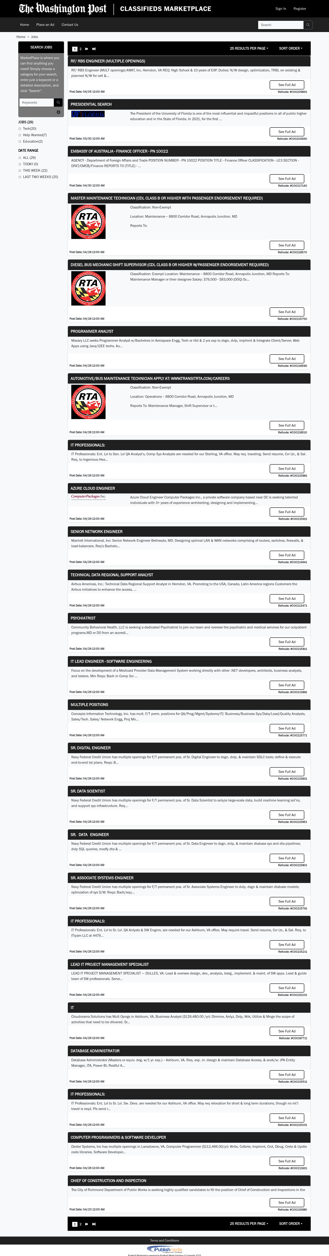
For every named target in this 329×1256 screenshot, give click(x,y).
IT (72, 1007)
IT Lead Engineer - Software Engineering (111, 661)
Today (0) (30, 164)
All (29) (29, 157)
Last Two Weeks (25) (40, 177)
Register (300, 8)
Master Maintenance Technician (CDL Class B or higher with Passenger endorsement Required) (167, 198)
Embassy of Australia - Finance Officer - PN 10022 (119, 151)
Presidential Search (91, 104)
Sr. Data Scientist (88, 791)
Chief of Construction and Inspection (108, 1180)
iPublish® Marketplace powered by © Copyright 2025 (164, 1249)
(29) (25, 122)
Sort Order (289, 48)
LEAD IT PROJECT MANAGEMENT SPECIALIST (110, 964)
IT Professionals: (88, 445)
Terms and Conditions (164, 1240)
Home (24, 24)
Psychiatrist (83, 618)
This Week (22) (35, 170)
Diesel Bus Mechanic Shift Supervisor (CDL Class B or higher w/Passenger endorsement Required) (170, 264)
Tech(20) (29, 128)
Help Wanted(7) (35, 135)
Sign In (281, 8)
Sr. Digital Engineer (91, 747)
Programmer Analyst (92, 331)
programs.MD (81, 633)
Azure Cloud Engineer (93, 488)
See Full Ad (287, 85)
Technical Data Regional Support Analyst (112, 574)
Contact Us (70, 24)
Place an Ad (45, 24)
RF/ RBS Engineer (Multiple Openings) (108, 61)
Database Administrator (95, 1050)
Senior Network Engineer (96, 531)
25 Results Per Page (247, 48)
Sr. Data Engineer (90, 834)
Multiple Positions (89, 704)
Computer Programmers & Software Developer (118, 1137)
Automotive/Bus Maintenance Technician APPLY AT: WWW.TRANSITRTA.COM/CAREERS (150, 378)
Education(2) (32, 141)
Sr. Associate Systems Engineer (102, 877)
